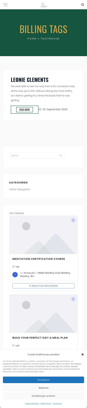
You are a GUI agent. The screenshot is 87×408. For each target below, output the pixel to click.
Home (32, 38)
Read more (24, 109)
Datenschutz (45, 403)
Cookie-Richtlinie (32, 403)
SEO (32, 276)
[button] (82, 354)
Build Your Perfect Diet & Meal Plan (40, 337)
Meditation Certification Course (38, 259)
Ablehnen (44, 388)
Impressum (57, 403)
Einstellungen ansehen (43, 396)
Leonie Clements (29, 79)
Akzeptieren (43, 380)
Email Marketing (62, 273)
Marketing (24, 276)
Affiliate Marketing (46, 273)
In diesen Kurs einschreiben (43, 285)
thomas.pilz (29, 273)
